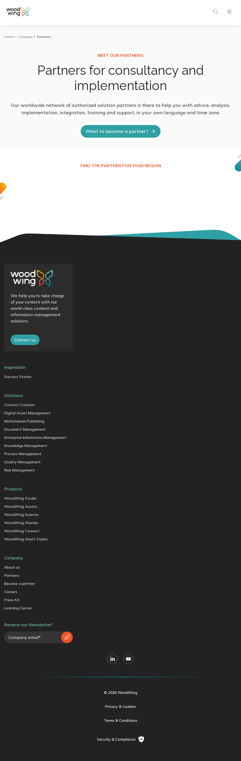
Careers (10, 591)
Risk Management (19, 470)
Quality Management (22, 462)
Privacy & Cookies (120, 706)
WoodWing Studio (20, 498)
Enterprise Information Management (35, 437)
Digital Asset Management (27, 413)
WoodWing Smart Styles (26, 539)
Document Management (25, 429)
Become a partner (19, 583)
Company (25, 37)
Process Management (22, 453)
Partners (11, 575)
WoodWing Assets (20, 506)
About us (12, 567)
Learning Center (18, 608)
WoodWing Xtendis (21, 522)
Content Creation (19, 404)
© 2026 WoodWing (120, 692)
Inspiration (15, 367)
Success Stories (18, 376)
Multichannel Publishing (24, 421)
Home (9, 37)
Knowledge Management (25, 445)
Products (13, 488)
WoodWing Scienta (21, 514)
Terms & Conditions (120, 720)
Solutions (13, 395)
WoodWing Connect (22, 531)
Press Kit (12, 600)
